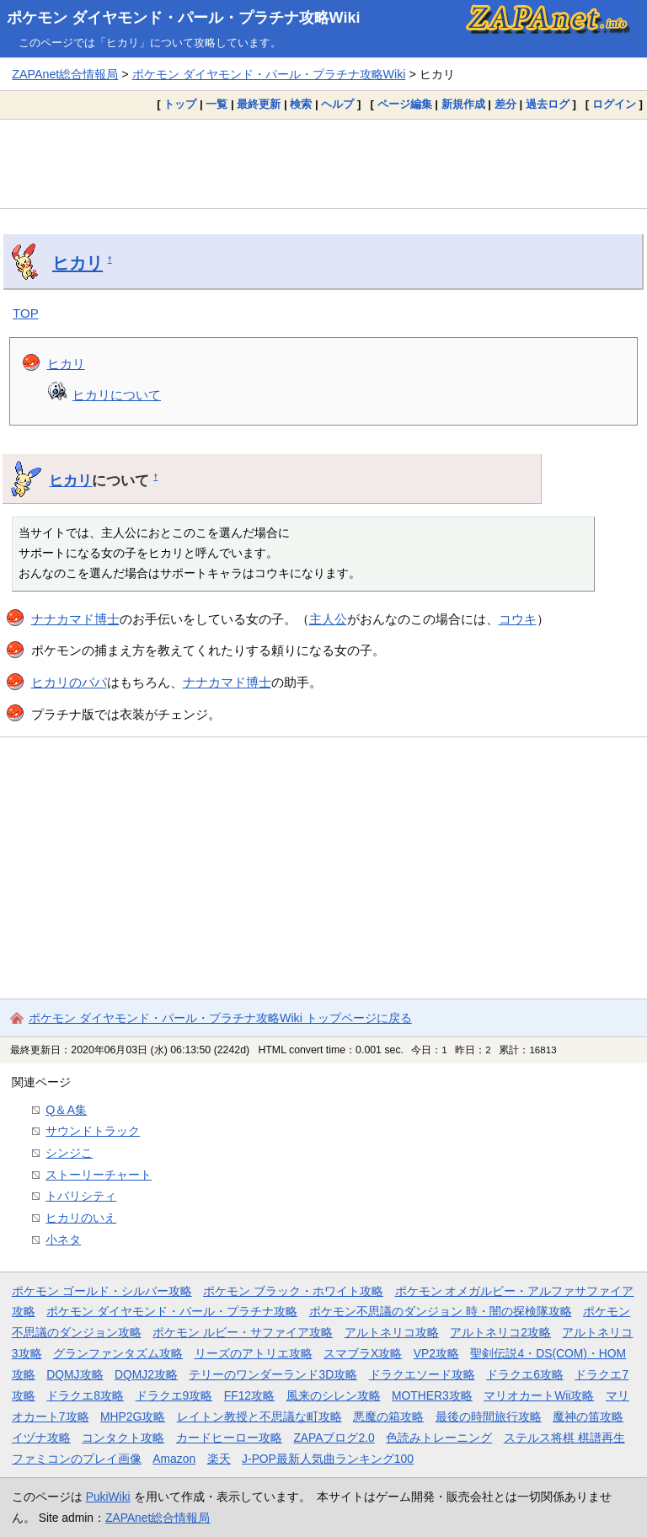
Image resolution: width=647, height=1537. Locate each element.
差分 (505, 104)
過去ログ (547, 104)
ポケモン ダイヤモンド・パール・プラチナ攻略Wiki (184, 17)
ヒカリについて (116, 395)
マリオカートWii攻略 (539, 1395)
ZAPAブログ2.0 (333, 1437)
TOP (26, 313)
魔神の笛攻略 (588, 1416)
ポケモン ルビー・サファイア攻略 (242, 1332)
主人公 (328, 619)
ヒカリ (77, 263)
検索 (301, 104)
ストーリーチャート (98, 1174)
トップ (179, 104)
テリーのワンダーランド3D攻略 (273, 1374)
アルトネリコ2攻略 (500, 1332)
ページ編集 (404, 104)
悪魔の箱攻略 (388, 1416)
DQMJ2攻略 (146, 1374)
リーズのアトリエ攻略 (254, 1353)
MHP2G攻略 (132, 1416)
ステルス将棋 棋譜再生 (564, 1437)
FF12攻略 (249, 1395)
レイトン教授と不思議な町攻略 (259, 1416)
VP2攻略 (436, 1353)
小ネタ (63, 1239)
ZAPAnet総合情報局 (65, 74)
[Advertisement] (323, 163)
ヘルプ (337, 104)
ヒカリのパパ (69, 682)
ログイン (614, 104)
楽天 (219, 1458)
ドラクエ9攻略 (174, 1395)
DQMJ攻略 (74, 1374)
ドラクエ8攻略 (85, 1395)
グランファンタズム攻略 (118, 1353)
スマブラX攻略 (363, 1353)
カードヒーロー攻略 (229, 1437)
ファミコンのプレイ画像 (77, 1458)
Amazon (173, 1458)
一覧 (216, 104)
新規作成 (463, 104)
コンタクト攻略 (123, 1437)
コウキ (518, 619)
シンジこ (69, 1152)
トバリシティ (80, 1195)
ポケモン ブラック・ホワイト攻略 (293, 1291)
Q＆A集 (66, 1110)
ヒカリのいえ (80, 1217)
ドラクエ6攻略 (525, 1374)
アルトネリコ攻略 (392, 1332)
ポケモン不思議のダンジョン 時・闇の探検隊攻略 (440, 1311)
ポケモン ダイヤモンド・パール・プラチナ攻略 (171, 1311)
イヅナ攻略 (41, 1437)
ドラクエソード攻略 (422, 1374)
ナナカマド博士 (75, 619)
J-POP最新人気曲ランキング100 (328, 1458)
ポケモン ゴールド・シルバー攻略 (102, 1291)
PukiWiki (108, 1496)
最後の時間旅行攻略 (489, 1416)
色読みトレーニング (439, 1437)
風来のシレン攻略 (333, 1395)
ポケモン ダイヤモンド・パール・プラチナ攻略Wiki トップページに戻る (220, 1018)
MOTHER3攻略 (432, 1395)
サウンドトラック (92, 1131)
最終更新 (259, 104)
